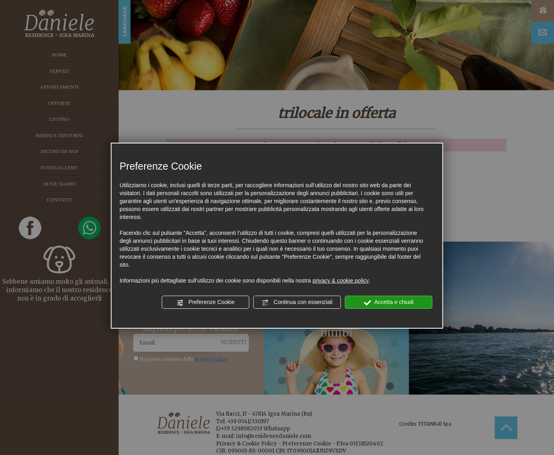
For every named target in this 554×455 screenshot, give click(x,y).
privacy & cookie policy (340, 280)
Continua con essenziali (297, 302)
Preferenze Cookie (206, 302)
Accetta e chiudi (389, 302)
